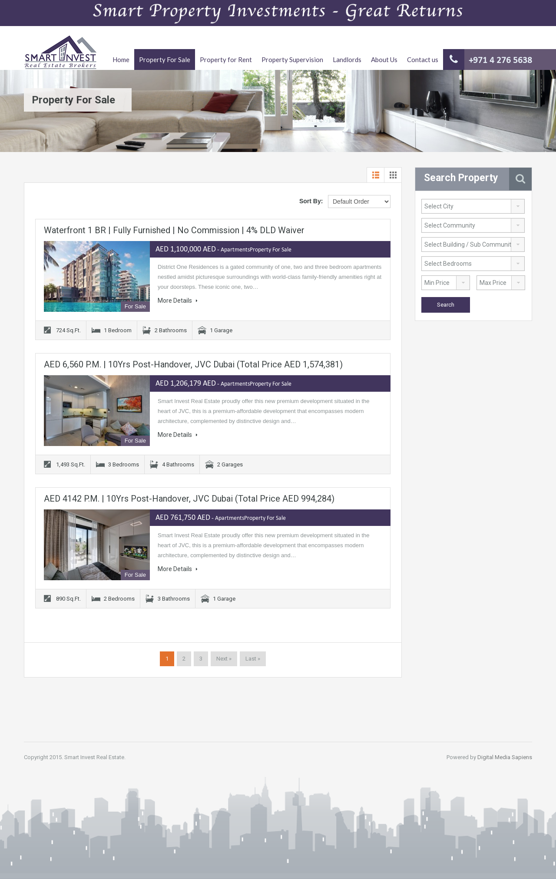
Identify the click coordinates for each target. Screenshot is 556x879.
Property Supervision (292, 59)
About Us (384, 59)
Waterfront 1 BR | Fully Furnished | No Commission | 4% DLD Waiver (174, 230)
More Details (178, 300)
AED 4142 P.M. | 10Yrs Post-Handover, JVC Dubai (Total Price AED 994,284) (189, 498)
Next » (224, 658)
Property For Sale (164, 59)
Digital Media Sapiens (504, 757)
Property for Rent (226, 59)
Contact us (422, 59)
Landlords (347, 59)
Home (121, 59)
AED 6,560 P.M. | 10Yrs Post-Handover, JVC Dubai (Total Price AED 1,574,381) (193, 364)
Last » (252, 658)
